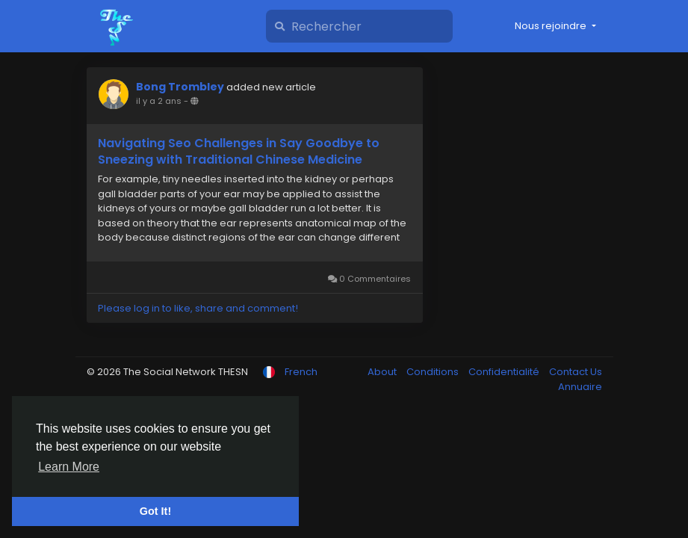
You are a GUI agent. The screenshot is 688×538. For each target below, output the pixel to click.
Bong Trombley (180, 86)
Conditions (433, 372)
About (383, 372)
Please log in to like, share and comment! (198, 308)
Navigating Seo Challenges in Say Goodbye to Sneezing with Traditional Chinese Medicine (238, 151)
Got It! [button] (155, 511)
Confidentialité (505, 372)
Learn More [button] (68, 466)
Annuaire (580, 387)
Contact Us (575, 372)
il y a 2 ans (159, 101)
